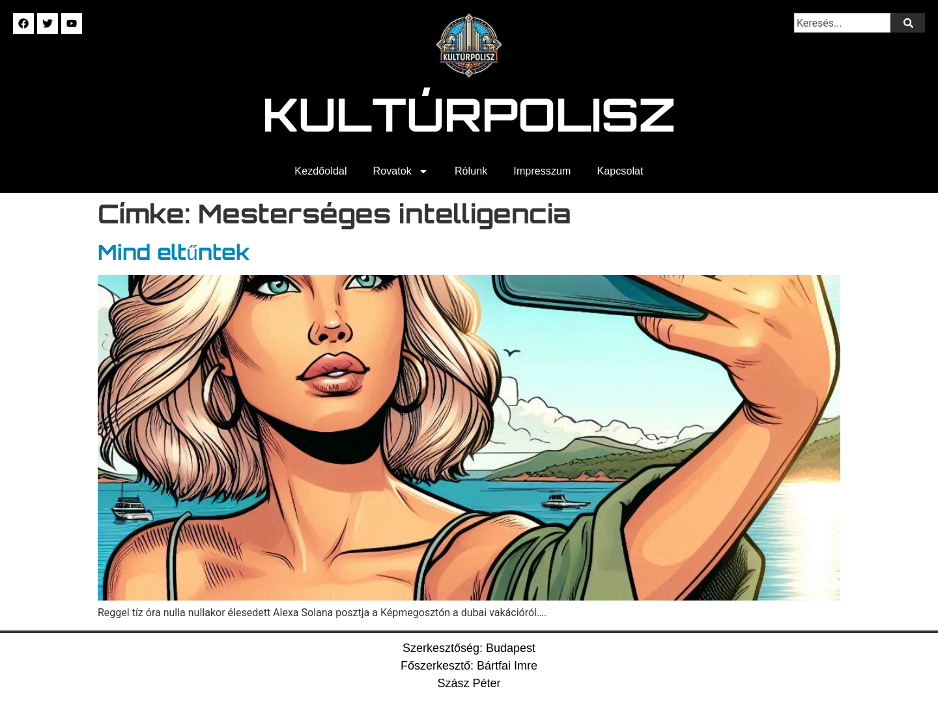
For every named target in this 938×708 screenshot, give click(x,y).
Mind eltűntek (173, 252)
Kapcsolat (620, 171)
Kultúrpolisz (469, 114)
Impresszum (542, 171)
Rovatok (401, 171)
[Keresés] (907, 23)
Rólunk (471, 171)
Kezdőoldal (320, 171)
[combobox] (842, 23)
